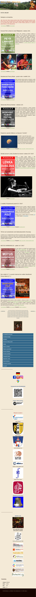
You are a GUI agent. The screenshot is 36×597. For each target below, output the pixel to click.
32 (12, 312)
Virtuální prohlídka (6, 353)
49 (19, 314)
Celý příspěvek (3, 25)
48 (17, 314)
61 (17, 315)
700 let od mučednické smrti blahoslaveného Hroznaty (16, 232)
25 (22, 311)
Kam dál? (5, 365)
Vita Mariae (27, 252)
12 (22, 310)
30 (9, 312)
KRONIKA (5, 339)
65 (24, 315)
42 (8, 314)
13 (23, 310)
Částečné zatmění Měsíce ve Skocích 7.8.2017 (14, 133)
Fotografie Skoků (6, 356)
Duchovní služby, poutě (7, 341)
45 (12, 314)
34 (16, 312)
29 (8, 312)
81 (17, 318)
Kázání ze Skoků (6, 346)
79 (25, 316)
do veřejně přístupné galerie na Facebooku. (27, 167)
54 (27, 314)
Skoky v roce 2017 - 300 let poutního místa (26, 148)
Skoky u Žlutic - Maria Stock (10, 2)
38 (22, 312)
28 (27, 311)
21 (16, 311)
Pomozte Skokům (6, 351)
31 (11, 312)
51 (22, 314)
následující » (33, 311)
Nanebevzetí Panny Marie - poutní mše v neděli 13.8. (15, 76)
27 (25, 311)
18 (11, 311)
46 (14, 314)
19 (12, 311)
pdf (34, 266)
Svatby (4, 344)
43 (9, 314)
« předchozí (3, 311)
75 (19, 316)
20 (14, 311)
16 (8, 311)
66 (25, 315)
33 (14, 312)
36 (19, 312)
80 (27, 316)
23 (19, 311)
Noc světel (16, 302)
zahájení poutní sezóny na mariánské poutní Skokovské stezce (19, 301)
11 (20, 310)
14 (25, 310)
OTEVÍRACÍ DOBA (6, 336)
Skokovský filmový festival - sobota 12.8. (12, 104)
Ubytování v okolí (6, 358)
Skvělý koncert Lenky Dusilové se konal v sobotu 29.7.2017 (17, 153)
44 (11, 314)
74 (17, 316)
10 (18, 310)
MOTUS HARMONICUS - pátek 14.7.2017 (12, 245)
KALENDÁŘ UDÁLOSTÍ (7, 334)
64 (22, 315)
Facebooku (26, 267)
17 (9, 311)
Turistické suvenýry (7, 363)
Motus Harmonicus (22, 249)
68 (8, 316)
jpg (32, 266)
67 (27, 315)
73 (16, 316)
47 (16, 314)
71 (12, 316)
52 (24, 314)
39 (24, 312)
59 (14, 315)
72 (14, 316)
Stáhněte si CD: (18, 515)
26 (24, 311)
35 (17, 312)
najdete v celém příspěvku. (19, 305)
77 (22, 316)
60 (16, 315)
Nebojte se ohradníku (7, 17)
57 (11, 315)
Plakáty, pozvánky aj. (22, 307)
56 (9, 315)
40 (25, 312)
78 (24, 316)
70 (11, 316)
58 (12, 315)
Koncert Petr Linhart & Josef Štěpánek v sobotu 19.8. (15, 31)
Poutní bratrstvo (6, 361)
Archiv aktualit (12, 25)
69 (9, 316)
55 (8, 315)
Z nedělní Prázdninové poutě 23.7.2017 (12, 203)
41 (27, 312)
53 (25, 314)
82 (18, 318)
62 (19, 315)
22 (17, 311)
